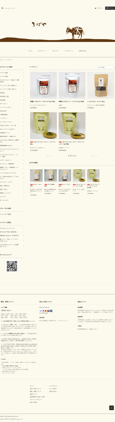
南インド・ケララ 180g (64, 185)
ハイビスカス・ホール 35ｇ (96, 101)
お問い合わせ (82, 51)
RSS (31, 402)
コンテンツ (69, 51)
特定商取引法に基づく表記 (37, 397)
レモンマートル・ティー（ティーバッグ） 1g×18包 (71, 143)
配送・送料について (35, 391)
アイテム (110, 8)
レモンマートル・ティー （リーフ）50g (43, 143)
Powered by (11, 419)
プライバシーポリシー (36, 399)
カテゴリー (42, 51)
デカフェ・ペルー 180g (35, 185)
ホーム (30, 51)
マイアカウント (53, 386)
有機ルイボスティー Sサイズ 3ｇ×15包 (42, 101)
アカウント (100, 8)
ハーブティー (9, 59)
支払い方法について (35, 388)
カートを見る (53, 388)
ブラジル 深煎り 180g (49, 185)
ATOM (35, 402)
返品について (33, 394)
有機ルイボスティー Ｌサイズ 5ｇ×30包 (71, 101)
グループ (55, 51)
